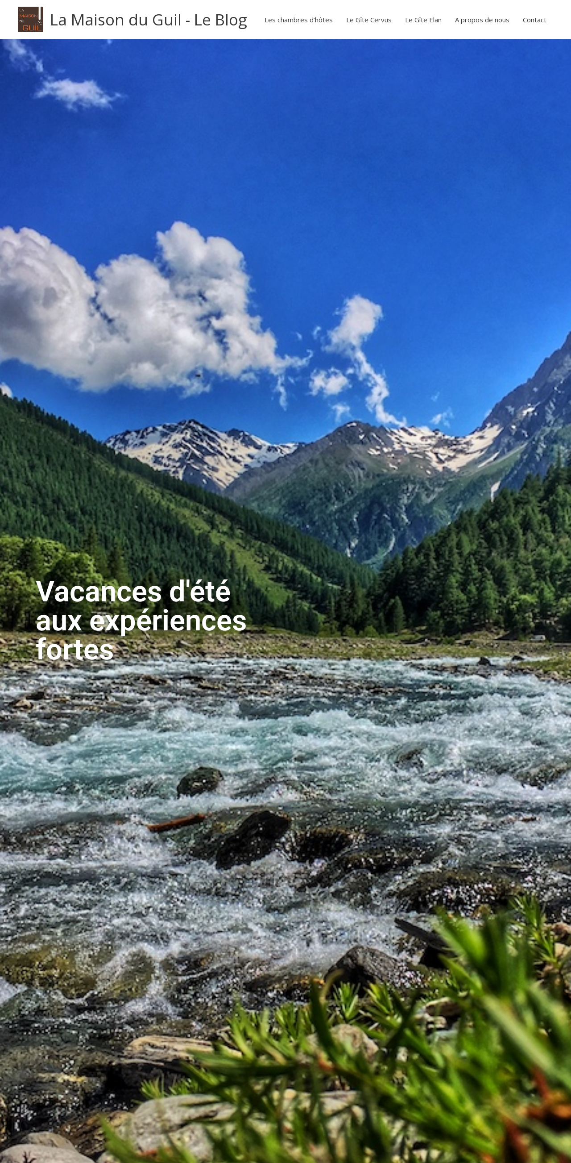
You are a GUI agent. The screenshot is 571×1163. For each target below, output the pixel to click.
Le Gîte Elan (423, 19)
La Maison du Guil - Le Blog (148, 19)
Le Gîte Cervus (369, 19)
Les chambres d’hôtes (299, 19)
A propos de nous (482, 19)
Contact (534, 19)
